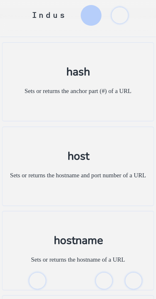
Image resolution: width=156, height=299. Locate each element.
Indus (49, 15)
